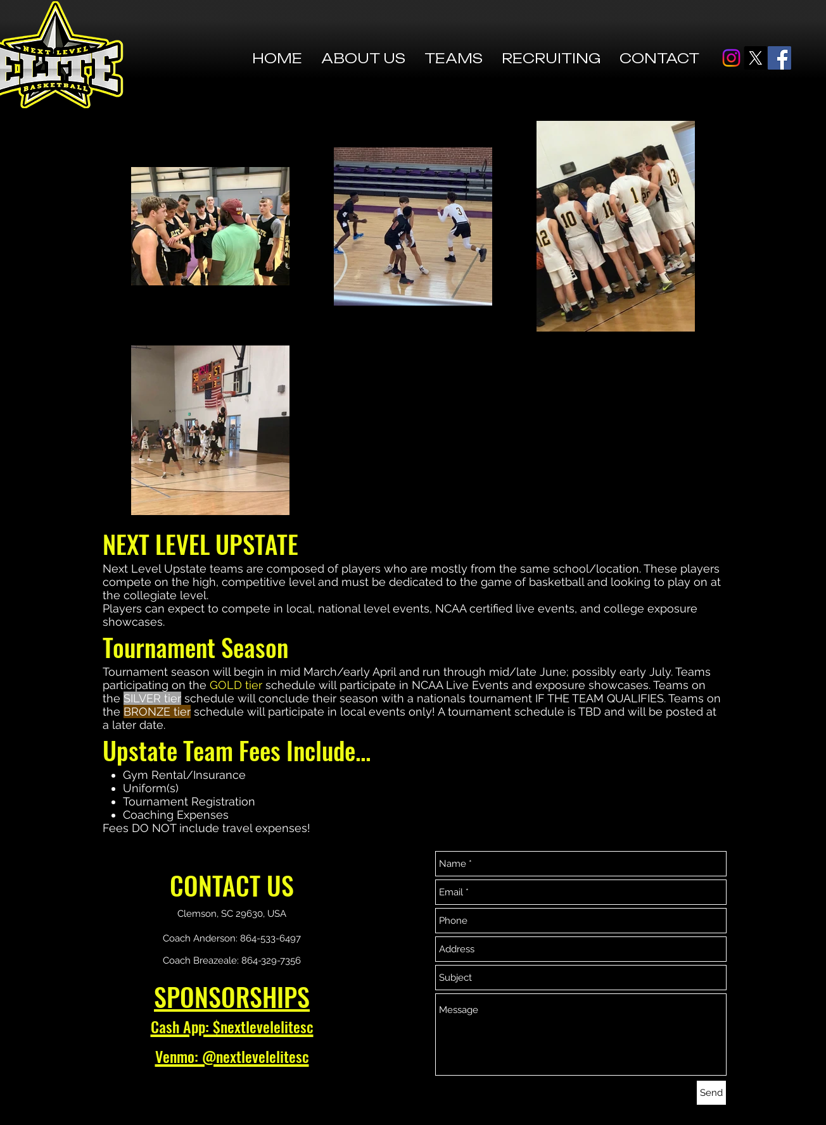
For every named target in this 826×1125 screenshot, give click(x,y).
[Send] (711, 1093)
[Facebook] (779, 58)
